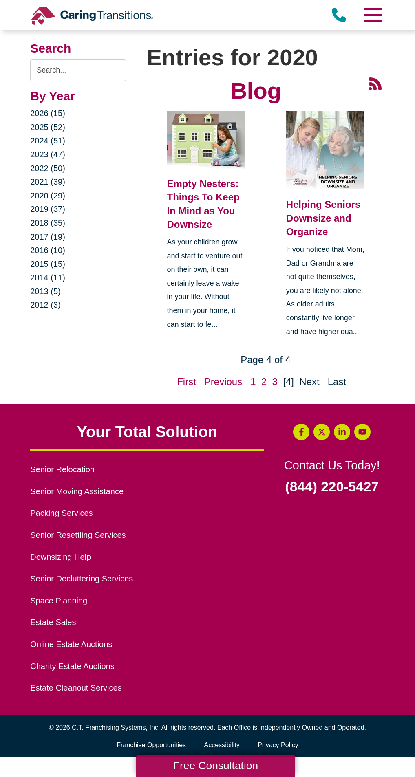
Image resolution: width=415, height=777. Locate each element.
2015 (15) (47, 264)
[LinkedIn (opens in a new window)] (342, 432)
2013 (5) (45, 291)
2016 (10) (47, 250)
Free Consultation (215, 765)
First (186, 381)
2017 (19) (47, 236)
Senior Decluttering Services (81, 578)
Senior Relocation (62, 469)
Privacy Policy (278, 745)
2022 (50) (47, 168)
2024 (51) (47, 140)
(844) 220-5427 (332, 487)
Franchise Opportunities (153, 745)
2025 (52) (47, 127)
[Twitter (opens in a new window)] (321, 432)
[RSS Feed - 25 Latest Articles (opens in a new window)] (375, 82)
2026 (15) (47, 113)
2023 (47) (47, 154)
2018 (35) (47, 222)
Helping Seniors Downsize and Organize (323, 218)
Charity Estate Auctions (72, 666)
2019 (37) (47, 209)
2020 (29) (47, 195)
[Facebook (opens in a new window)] (301, 432)
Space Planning (58, 600)
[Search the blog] (78, 70)
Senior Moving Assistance (77, 491)
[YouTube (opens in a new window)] (362, 432)
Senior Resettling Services (78, 534)
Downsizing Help (60, 556)
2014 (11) (47, 277)
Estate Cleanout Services (75, 687)
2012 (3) (45, 304)
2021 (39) (47, 181)
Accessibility (222, 745)
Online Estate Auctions (71, 644)
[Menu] (372, 15)
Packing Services (61, 512)
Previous (223, 381)
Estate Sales (53, 622)
